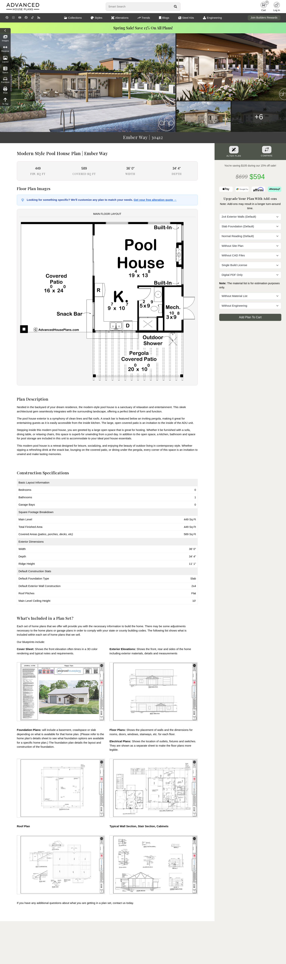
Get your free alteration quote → (155, 199)
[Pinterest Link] (7, 18)
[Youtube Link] (19, 18)
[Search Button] (175, 6)
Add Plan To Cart (250, 317)
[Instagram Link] (13, 18)
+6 (259, 117)
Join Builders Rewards (264, 17)
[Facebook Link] (26, 18)
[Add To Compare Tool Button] (266, 149)
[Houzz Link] (38, 18)
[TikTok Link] (32, 18)
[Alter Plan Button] (233, 149)
